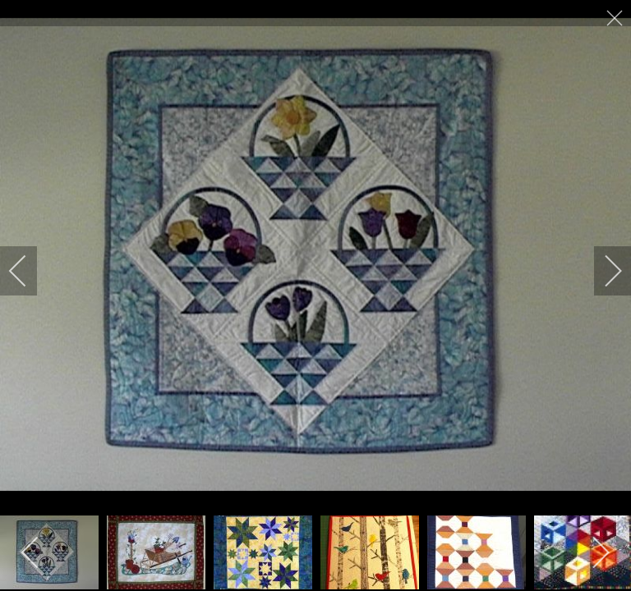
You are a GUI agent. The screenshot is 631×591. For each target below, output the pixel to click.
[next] (602, 271)
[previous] (29, 271)
